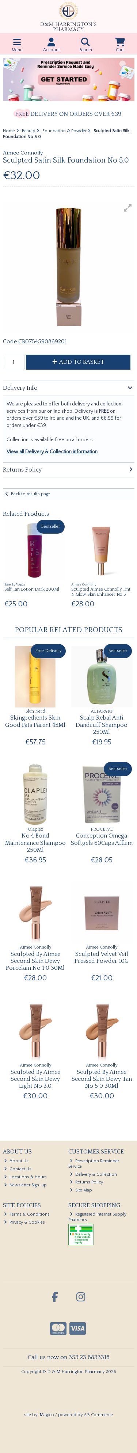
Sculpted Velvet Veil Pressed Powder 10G (102, 957)
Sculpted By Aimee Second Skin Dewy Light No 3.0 (35, 1079)
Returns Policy (86, 1182)
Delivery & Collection (93, 1174)
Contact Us (17, 1169)
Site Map (81, 1190)
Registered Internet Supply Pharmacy (97, 1217)
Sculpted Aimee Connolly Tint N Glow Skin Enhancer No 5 (100, 592)
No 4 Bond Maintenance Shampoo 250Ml (35, 842)
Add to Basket (78, 362)
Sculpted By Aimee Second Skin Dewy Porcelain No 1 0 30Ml (35, 961)
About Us (16, 1161)
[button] (128, 208)
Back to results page (30, 494)
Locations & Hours (25, 1177)
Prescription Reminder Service (93, 1163)
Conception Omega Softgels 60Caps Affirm (102, 839)
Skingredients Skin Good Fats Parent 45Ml (35, 721)
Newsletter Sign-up (25, 1185)
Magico (46, 1414)
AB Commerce (98, 1414)
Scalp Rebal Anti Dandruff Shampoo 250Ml (102, 724)
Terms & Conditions (27, 1214)
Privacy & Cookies (24, 1222)
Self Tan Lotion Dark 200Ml (31, 589)
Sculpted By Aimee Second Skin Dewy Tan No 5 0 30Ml (102, 1079)
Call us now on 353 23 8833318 (69, 1357)
